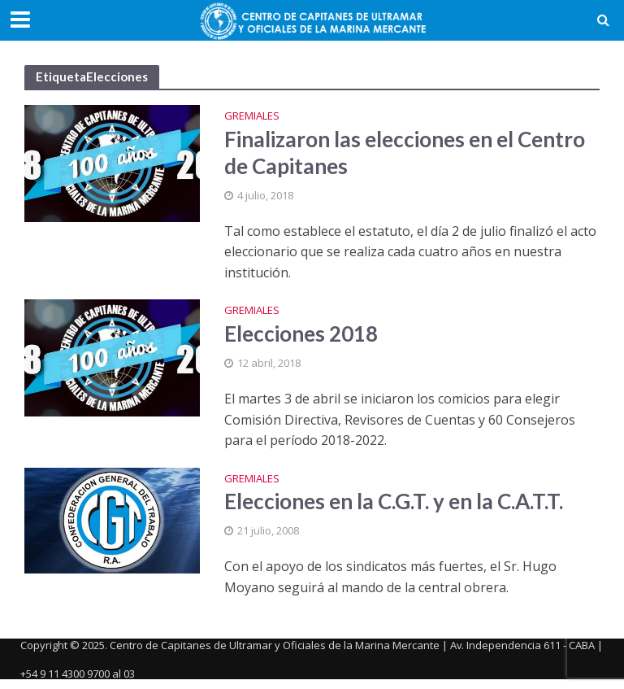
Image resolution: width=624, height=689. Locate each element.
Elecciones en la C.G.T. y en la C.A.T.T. (393, 501)
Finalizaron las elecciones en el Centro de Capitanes (404, 152)
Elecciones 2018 (301, 334)
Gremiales (252, 117)
